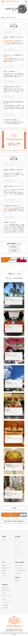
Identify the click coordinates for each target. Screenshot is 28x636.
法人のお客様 (5, 607)
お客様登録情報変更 (19, 555)
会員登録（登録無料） (9, 40)
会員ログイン (7, 42)
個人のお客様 (5, 605)
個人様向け (14, 247)
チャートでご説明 (19, 568)
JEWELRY (4, 570)
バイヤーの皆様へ (6, 602)
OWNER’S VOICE (6, 590)
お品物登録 (17, 547)
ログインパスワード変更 (20, 558)
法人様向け (14, 250)
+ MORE (14, 508)
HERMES (4, 565)
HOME (2, 17)
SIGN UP (17, 580)
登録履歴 (17, 552)
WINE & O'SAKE (5, 568)
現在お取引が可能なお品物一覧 (14, 521)
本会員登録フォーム (17, 42)
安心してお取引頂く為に (20, 570)
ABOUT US (4, 587)
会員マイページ (18, 542)
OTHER (4, 576)
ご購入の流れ (18, 573)
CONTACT (4, 599)
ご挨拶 (5, 593)
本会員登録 (17, 545)
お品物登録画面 (7, 60)
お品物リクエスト (8, 189)
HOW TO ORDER (19, 565)
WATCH (4, 573)
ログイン (17, 539)
